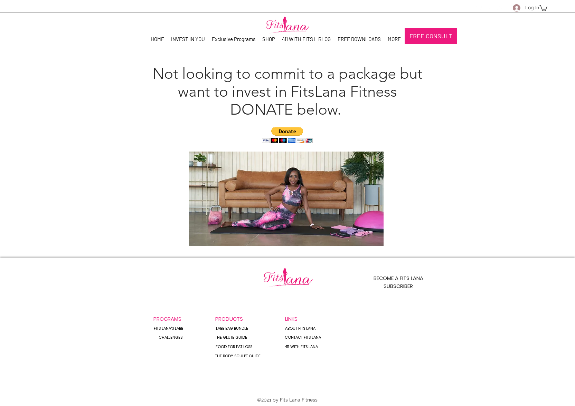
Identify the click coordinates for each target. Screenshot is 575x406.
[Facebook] (489, 7)
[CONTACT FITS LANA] (302, 338)
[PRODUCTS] (229, 319)
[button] (543, 7)
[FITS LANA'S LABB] (168, 329)
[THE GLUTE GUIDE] (231, 338)
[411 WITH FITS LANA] (301, 347)
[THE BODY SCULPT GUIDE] (238, 356)
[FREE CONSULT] (431, 36)
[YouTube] (499, 7)
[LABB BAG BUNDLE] (231, 329)
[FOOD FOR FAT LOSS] (233, 347)
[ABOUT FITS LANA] (300, 329)
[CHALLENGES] (170, 338)
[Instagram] (478, 7)
